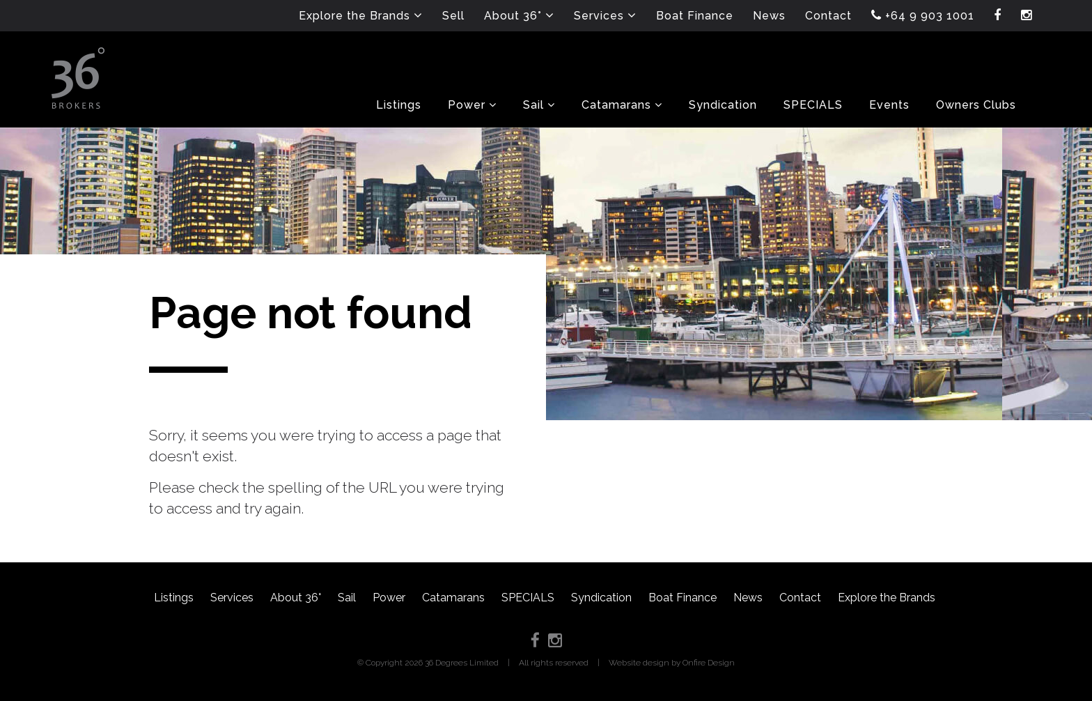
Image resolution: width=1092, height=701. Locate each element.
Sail (347, 597)
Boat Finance (682, 597)
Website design (639, 663)
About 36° (295, 597)
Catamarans (453, 597)
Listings (174, 597)
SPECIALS (527, 597)
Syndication (601, 597)
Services (232, 597)
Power (389, 597)
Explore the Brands (886, 597)
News (748, 597)
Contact (800, 597)
